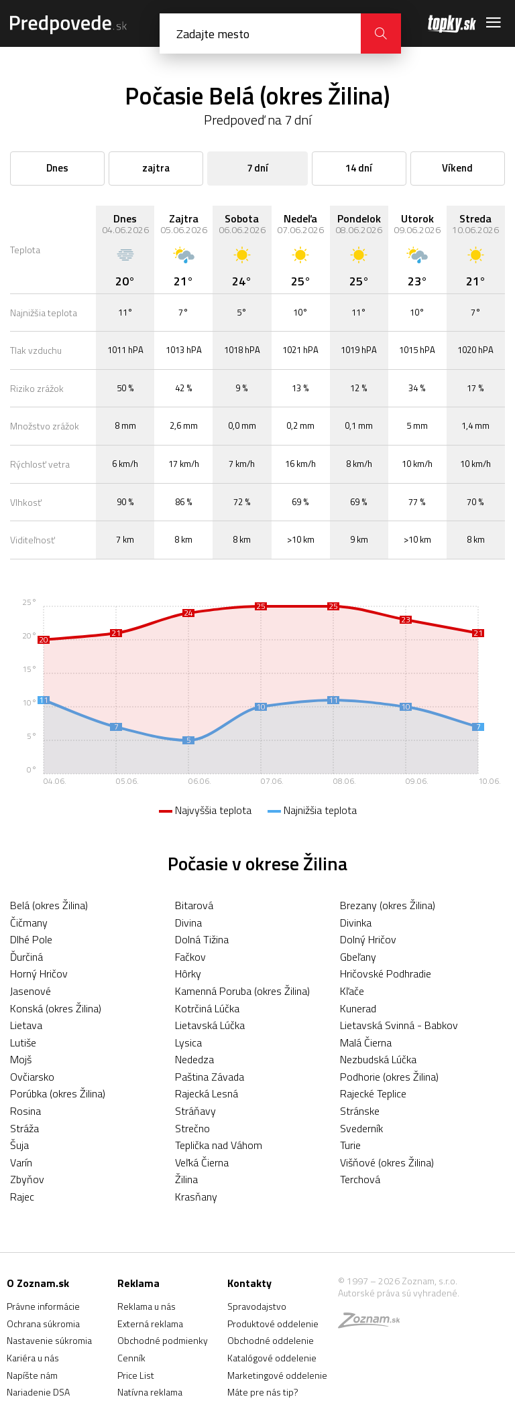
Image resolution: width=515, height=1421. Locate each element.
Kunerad (358, 1008)
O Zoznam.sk (38, 1283)
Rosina (25, 1111)
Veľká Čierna (202, 1162)
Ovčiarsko (32, 1077)
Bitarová (194, 905)
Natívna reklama (149, 1392)
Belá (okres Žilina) (49, 905)
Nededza (194, 1059)
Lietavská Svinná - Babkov (399, 1025)
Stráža (24, 1128)
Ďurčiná (26, 957)
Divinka (355, 923)
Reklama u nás (146, 1306)
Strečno (192, 1128)
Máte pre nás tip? (262, 1392)
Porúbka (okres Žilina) (57, 1093)
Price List (135, 1375)
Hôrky (188, 973)
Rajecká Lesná (206, 1093)
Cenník (131, 1358)
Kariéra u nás (33, 1358)
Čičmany (29, 923)
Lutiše (23, 1042)
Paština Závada (209, 1077)
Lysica (188, 1042)
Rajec (22, 1197)
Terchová (360, 1179)
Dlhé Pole (31, 939)
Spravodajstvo (256, 1306)
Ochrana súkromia (43, 1323)
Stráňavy (195, 1111)
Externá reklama (150, 1323)
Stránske (360, 1111)
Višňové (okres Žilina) (387, 1162)
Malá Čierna (366, 1042)
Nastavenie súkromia (49, 1340)
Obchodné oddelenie (270, 1340)
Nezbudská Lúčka (378, 1059)
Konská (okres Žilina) (55, 1008)
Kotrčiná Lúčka (207, 1008)
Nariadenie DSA (38, 1392)
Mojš (21, 1059)
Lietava (26, 1025)
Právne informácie (43, 1306)
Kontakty (249, 1283)
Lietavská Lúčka (210, 1025)
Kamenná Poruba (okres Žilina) (242, 991)
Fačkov (190, 957)
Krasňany (196, 1197)
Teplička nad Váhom (218, 1145)
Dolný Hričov (368, 939)
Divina (188, 923)
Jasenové (30, 991)
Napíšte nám (32, 1375)
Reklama (138, 1283)
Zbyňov (27, 1179)
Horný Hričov (39, 973)
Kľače (352, 991)
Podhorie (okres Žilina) (389, 1077)
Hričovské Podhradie (385, 973)
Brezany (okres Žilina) (387, 905)
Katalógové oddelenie (272, 1358)
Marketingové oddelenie (277, 1375)
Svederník (361, 1128)
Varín (21, 1162)
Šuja (19, 1145)
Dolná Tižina (202, 939)
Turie (350, 1145)
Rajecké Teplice (373, 1093)
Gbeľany (358, 957)
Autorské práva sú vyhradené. (398, 1293)
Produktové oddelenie (273, 1323)
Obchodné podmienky (162, 1340)
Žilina (186, 1179)
